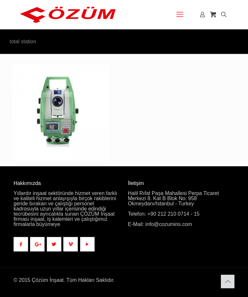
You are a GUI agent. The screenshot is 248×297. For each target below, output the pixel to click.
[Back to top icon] (227, 281)
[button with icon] (21, 244)
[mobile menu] (179, 14)
